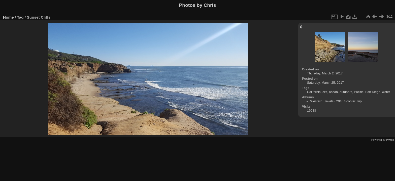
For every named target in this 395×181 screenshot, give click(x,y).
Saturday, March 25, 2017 (325, 82)
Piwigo (390, 139)
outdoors (346, 92)
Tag (20, 17)
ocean (333, 92)
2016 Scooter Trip (349, 101)
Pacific (359, 92)
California (314, 92)
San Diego (372, 92)
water (386, 92)
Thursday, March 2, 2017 (325, 73)
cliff (324, 92)
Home (8, 17)
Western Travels (322, 101)
